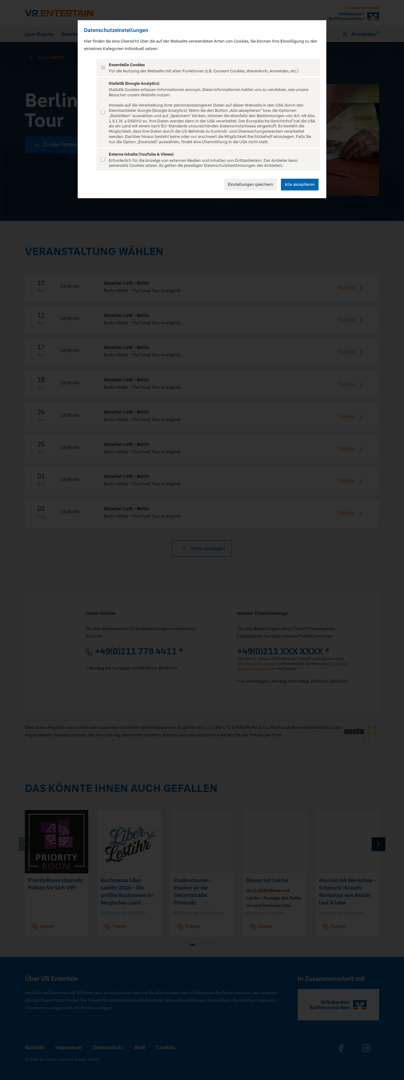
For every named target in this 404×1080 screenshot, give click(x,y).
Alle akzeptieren (300, 184)
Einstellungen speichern (250, 184)
